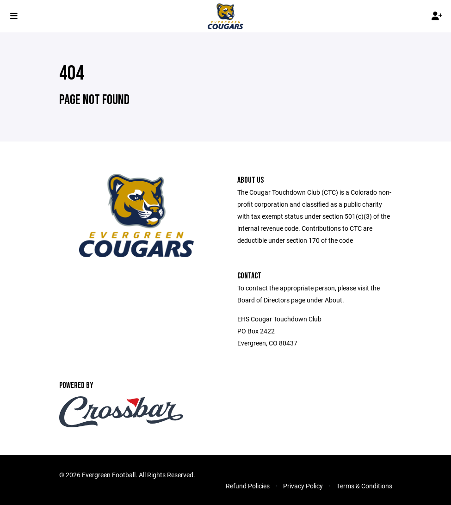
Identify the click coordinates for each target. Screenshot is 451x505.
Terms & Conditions (364, 485)
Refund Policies (248, 485)
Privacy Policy (303, 485)
